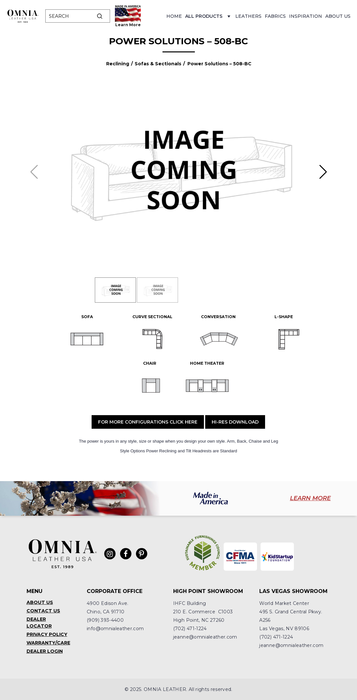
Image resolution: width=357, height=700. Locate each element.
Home (174, 16)
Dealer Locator (39, 622)
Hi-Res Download (235, 422)
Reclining (117, 64)
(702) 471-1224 (190, 628)
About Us (338, 16)
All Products (208, 18)
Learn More (128, 24)
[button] (323, 172)
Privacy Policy (47, 634)
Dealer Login (45, 651)
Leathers (248, 16)
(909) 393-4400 (105, 620)
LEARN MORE (310, 498)
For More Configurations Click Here (147, 422)
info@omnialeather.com (115, 628)
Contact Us (43, 611)
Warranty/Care (48, 643)
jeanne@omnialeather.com (205, 637)
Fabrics (275, 16)
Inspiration (305, 16)
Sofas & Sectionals (158, 64)
